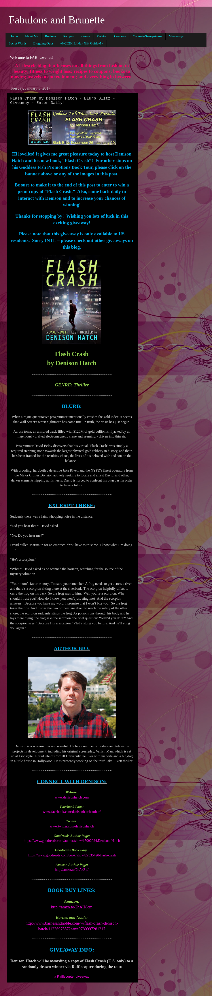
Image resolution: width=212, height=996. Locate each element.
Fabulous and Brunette (57, 20)
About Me (31, 36)
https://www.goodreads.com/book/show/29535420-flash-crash (72, 855)
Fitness (85, 36)
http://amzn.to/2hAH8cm (71, 907)
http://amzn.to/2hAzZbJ (72, 869)
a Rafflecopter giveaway (71, 976)
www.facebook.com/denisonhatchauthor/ (72, 812)
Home (14, 36)
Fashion (102, 36)
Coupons (120, 36)
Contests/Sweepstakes (147, 36)
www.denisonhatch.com (72, 797)
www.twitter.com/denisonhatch (72, 826)
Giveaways (176, 36)
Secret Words (17, 43)
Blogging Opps (43, 43)
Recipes (68, 36)
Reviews (51, 36)
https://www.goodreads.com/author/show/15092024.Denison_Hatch (72, 840)
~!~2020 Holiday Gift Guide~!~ (81, 43)
